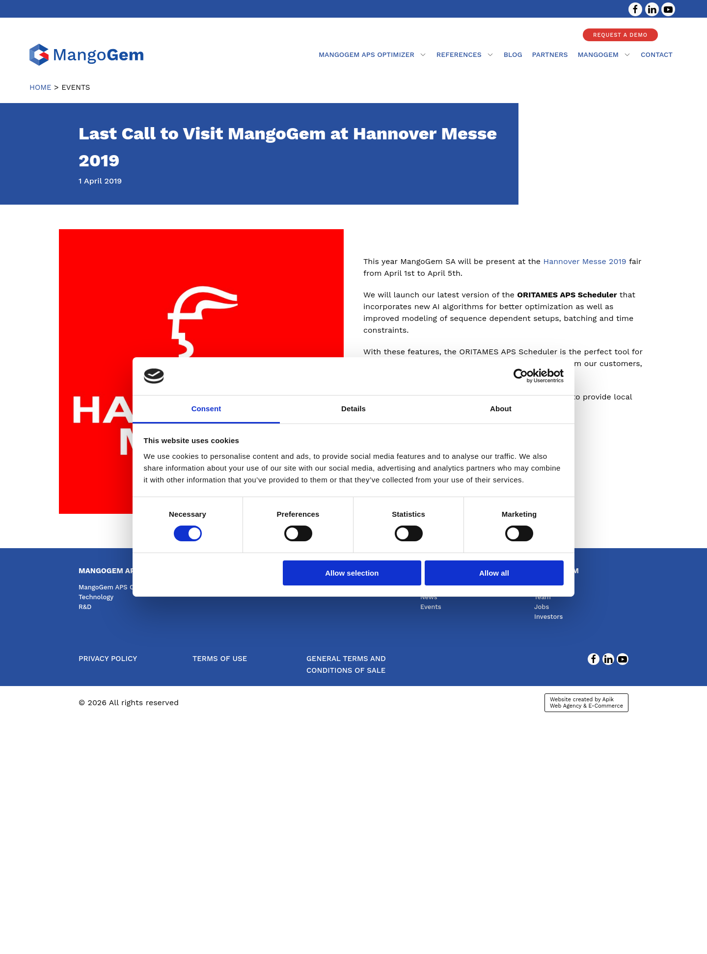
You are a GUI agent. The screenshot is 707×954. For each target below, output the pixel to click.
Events (430, 606)
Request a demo (620, 35)
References (465, 54)
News (428, 597)
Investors (548, 616)
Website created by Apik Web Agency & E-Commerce (586, 702)
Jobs (541, 606)
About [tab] (501, 408)
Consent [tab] (206, 408)
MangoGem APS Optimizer (373, 54)
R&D (85, 606)
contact (657, 54)
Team (542, 597)
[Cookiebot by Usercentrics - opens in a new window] (521, 376)
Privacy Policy (108, 658)
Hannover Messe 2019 (585, 261)
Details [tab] (353, 408)
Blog (513, 54)
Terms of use (219, 658)
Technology (96, 597)
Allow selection (352, 573)
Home (40, 87)
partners (550, 54)
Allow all (494, 573)
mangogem (604, 54)
